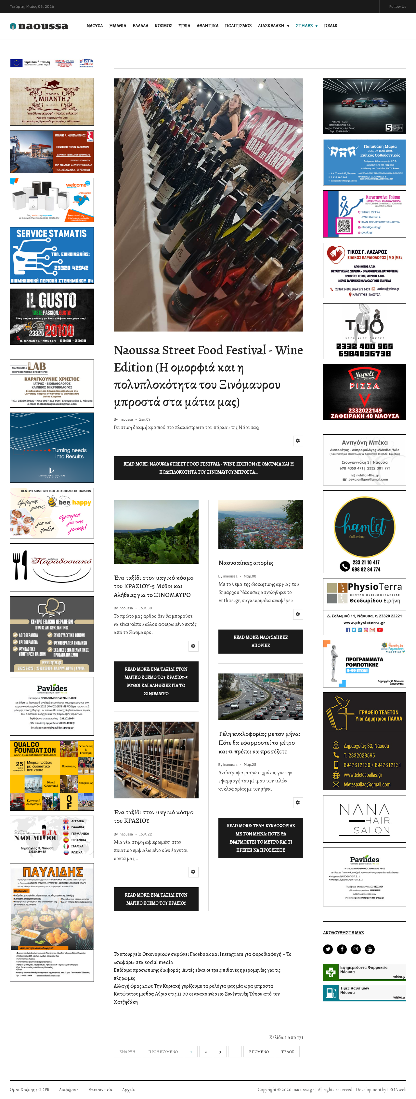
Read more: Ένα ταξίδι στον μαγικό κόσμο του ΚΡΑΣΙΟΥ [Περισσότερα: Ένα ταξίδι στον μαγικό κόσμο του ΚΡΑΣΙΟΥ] (156, 899)
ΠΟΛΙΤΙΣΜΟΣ (238, 26)
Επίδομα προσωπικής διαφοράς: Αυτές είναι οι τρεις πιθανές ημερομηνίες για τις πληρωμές (197, 974)
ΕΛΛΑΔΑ (140, 26)
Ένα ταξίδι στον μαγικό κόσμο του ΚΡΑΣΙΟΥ (153, 816)
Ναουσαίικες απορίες (245, 562)
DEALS (330, 26)
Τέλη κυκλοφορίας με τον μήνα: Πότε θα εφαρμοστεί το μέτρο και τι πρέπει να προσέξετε (259, 742)
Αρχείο (129, 1090)
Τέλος (287, 1051)
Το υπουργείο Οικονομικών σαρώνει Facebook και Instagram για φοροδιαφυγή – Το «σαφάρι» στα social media (203, 958)
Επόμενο (259, 1051)
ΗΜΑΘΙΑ (117, 26)
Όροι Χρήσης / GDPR (29, 1090)
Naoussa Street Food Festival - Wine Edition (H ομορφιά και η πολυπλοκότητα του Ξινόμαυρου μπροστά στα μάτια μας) (208, 376)
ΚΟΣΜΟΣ (163, 26)
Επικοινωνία (100, 1090)
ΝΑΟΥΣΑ (94, 26)
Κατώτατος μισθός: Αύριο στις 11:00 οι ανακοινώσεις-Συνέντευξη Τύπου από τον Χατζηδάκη (197, 998)
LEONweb (396, 1090)
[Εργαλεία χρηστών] (298, 441)
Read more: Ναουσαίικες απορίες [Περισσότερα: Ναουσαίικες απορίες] (261, 641)
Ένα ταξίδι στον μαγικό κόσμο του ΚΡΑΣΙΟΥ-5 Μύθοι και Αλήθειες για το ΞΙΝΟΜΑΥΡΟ (153, 586)
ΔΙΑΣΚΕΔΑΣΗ (271, 26)
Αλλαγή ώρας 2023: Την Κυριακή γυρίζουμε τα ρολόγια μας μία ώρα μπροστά (193, 986)
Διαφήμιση (69, 1090)
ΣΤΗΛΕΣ (304, 26)
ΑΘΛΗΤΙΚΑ (207, 26)
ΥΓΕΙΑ (184, 26)
